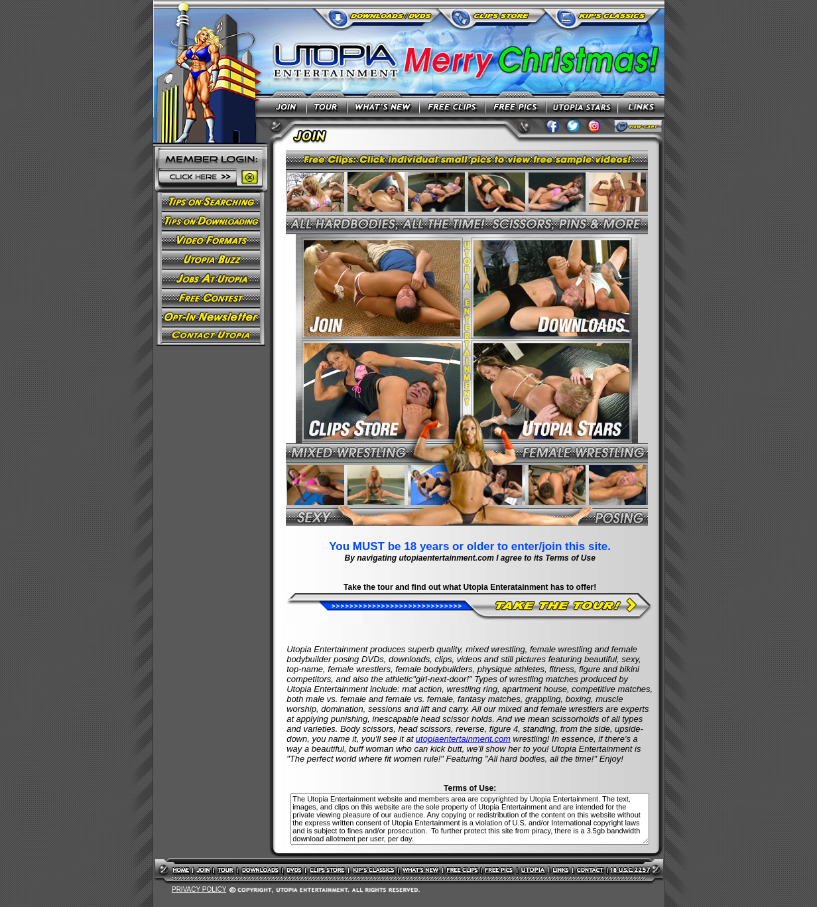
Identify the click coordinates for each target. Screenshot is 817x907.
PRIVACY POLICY (199, 889)
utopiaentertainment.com (463, 739)
